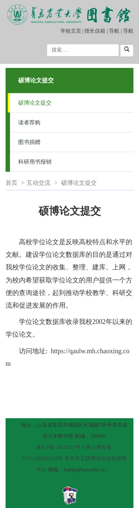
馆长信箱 (96, 31)
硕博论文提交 (35, 103)
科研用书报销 (35, 162)
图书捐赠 (29, 142)
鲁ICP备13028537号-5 (60, 447)
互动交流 (38, 183)
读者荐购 (29, 122)
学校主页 (70, 31)
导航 (114, 31)
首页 (11, 183)
